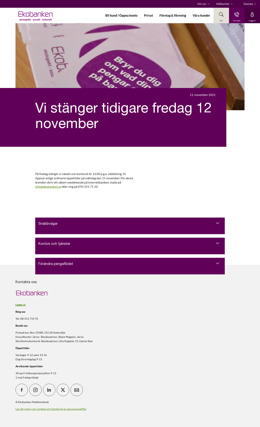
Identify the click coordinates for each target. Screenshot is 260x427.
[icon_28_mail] (76, 390)
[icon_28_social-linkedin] (49, 390)
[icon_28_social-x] (63, 390)
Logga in (20, 304)
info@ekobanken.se (48, 186)
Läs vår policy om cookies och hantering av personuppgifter (51, 409)
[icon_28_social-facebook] (21, 390)
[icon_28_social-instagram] (35, 390)
